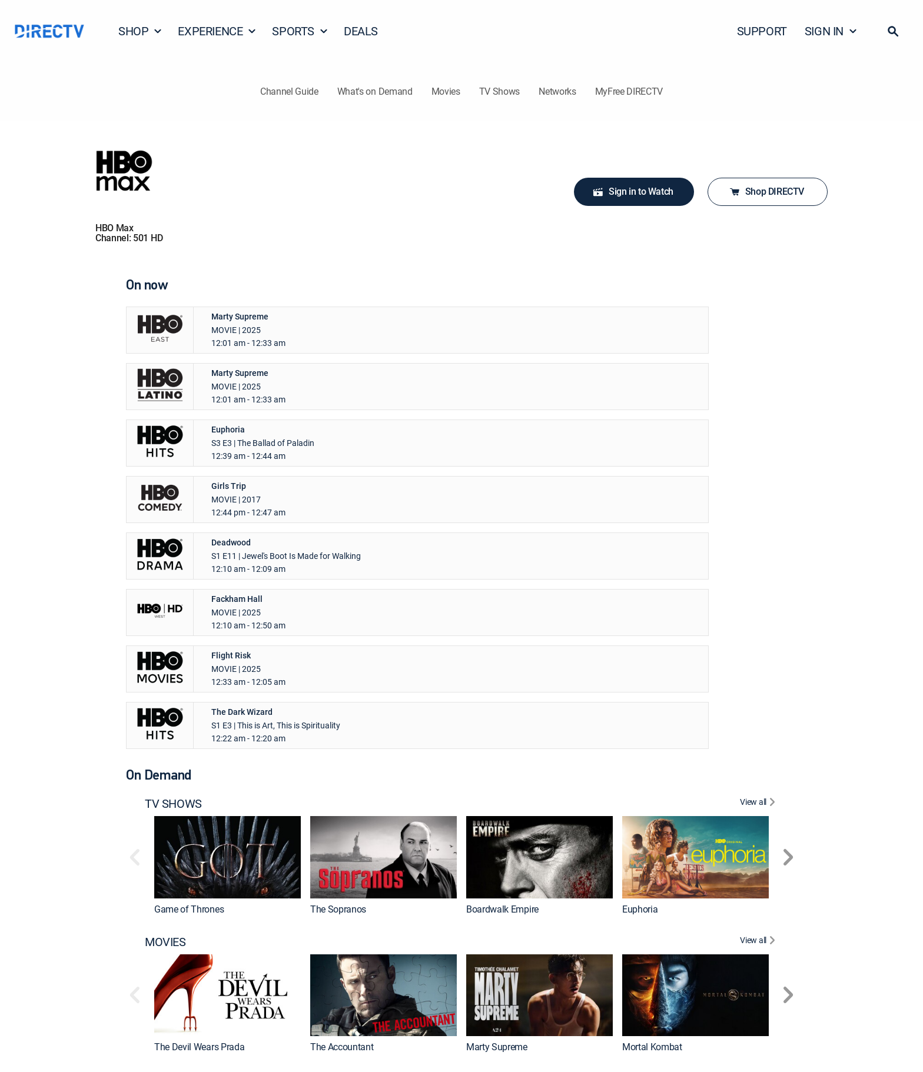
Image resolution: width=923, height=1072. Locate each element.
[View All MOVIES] (759, 942)
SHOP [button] (140, 31)
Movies (445, 91)
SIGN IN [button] (831, 31)
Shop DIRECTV (766, 191)
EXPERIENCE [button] (217, 31)
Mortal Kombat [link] (652, 1046)
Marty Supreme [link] (496, 1046)
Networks (557, 91)
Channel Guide (289, 91)
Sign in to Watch (632, 192)
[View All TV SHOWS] (759, 803)
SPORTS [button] (300, 31)
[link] (227, 857)
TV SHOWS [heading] (173, 803)
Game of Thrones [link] (189, 909)
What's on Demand (375, 91)
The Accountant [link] (342, 1046)
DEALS (361, 31)
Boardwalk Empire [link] (502, 909)
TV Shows (499, 91)
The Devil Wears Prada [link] (199, 1046)
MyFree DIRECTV (629, 91)
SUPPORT (762, 31)
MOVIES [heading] (165, 942)
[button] (893, 31)
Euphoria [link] (640, 909)
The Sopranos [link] (338, 909)
